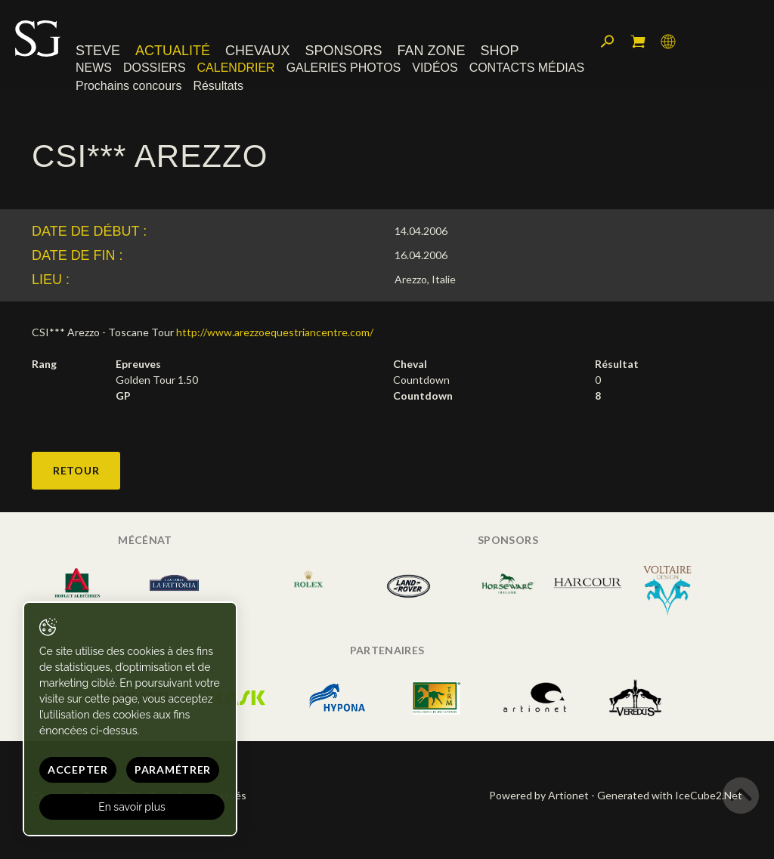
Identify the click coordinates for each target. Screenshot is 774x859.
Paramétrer (173, 769)
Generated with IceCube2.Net (669, 795)
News (94, 67)
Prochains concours (128, 85)
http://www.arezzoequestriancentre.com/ (274, 332)
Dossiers (154, 67)
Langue (668, 41)
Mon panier (638, 41)
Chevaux (257, 50)
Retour (76, 470)
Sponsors (343, 50)
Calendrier (236, 67)
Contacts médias (526, 67)
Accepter (78, 769)
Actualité (172, 50)
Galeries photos (343, 67)
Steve (98, 50)
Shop (499, 50)
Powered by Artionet (539, 795)
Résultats (218, 85)
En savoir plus (132, 807)
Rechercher (607, 41)
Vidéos (434, 67)
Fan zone (431, 50)
